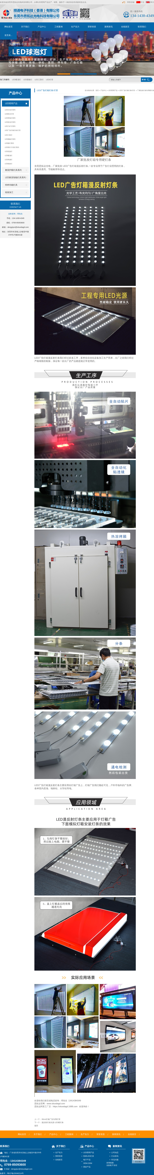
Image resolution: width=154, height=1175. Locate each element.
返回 (36, 1126)
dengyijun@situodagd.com (18, 227)
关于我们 (25, 27)
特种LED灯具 (88, 1156)
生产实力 (75, 27)
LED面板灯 (27, 80)
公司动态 (114, 1152)
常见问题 (114, 1160)
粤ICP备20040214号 (15, 1173)
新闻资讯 (108, 27)
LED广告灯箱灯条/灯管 (127, 90)
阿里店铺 (128, 2)
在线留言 (125, 27)
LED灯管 (49, 80)
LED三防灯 (39, 80)
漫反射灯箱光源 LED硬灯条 (53, 1122)
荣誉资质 (92, 27)
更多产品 (86, 1167)
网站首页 (8, 27)
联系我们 (142, 27)
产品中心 (42, 27)
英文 (152, 2)
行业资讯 (114, 1156)
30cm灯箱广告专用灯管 (51, 1119)
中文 (142, 2)
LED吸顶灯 (16, 80)
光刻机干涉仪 (111, 1165)
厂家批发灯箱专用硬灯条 (145, 90)
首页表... (8, 35)
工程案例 (58, 27)
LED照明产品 (112, 90)
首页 (97, 90)
